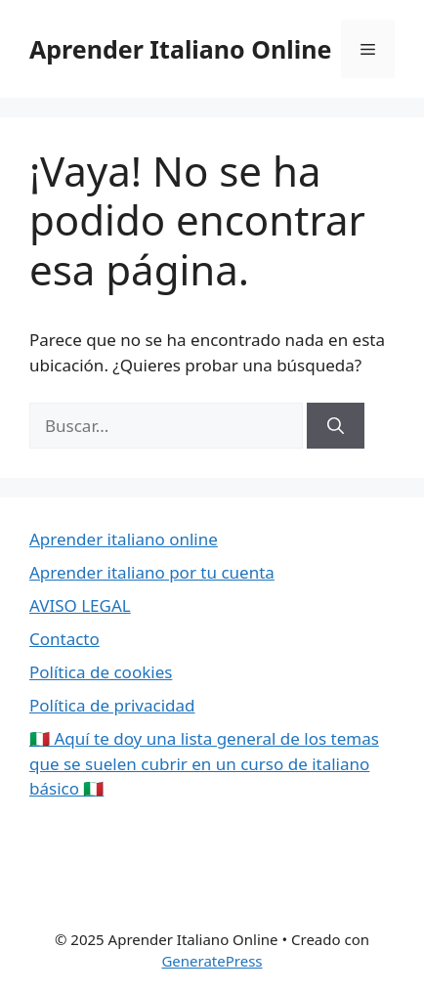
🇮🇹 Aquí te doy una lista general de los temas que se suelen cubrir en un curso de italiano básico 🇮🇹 (204, 763)
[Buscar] (335, 426)
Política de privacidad (111, 705)
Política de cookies (100, 672)
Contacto (64, 638)
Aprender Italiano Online (180, 48)
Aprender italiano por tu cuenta (152, 572)
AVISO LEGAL (80, 605)
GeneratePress (211, 960)
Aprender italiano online (123, 539)
